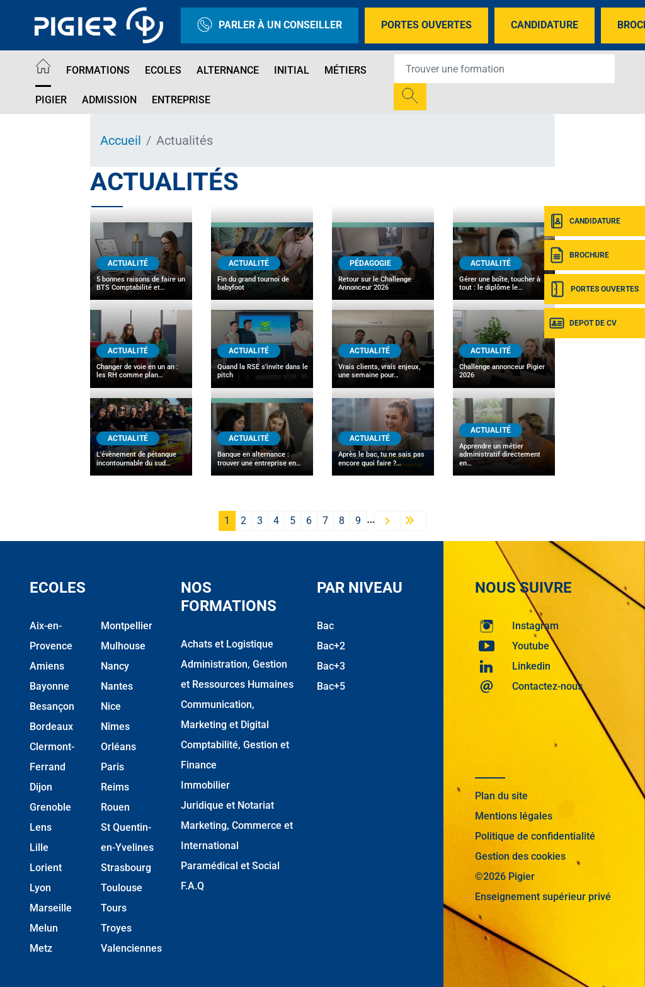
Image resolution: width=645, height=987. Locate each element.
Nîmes (115, 727)
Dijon (41, 787)
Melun (44, 928)
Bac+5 (331, 686)
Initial (291, 70)
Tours (114, 908)
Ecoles (163, 70)
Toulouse (121, 888)
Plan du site (501, 796)
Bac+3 (331, 666)
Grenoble (50, 807)
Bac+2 (331, 646)
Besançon (52, 706)
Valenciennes (131, 948)
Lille (39, 847)
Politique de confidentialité (535, 836)
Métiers (345, 70)
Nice (111, 706)
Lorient (46, 868)
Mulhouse (123, 646)
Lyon (40, 888)
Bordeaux (51, 727)
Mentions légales (513, 816)
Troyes (116, 928)
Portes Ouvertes (426, 25)
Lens (41, 827)
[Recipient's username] (504, 68)
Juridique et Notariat (227, 805)
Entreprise (181, 100)
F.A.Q (192, 886)
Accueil (120, 140)
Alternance (228, 70)
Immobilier (205, 785)
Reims (115, 787)
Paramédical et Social (230, 866)
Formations (98, 70)
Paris (112, 767)
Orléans (118, 747)
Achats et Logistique (227, 644)
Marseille (51, 908)
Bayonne (49, 686)
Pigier (51, 100)
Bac (325, 626)
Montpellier (126, 626)
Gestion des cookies (520, 856)
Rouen (115, 807)
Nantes (117, 686)
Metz (41, 948)
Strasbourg (126, 868)
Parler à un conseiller (269, 25)
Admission (109, 100)
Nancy (115, 666)
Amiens (47, 666)
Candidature (544, 25)
